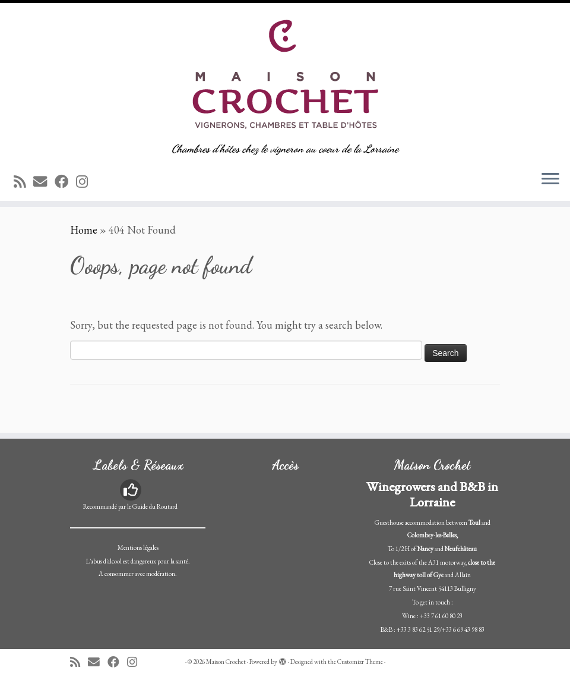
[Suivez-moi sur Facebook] (65, 181)
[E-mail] (44, 181)
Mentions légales (138, 547)
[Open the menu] (550, 179)
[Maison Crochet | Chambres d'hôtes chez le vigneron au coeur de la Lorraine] (285, 73)
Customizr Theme (360, 661)
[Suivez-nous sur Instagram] (86, 181)
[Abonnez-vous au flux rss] (23, 181)
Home (83, 230)
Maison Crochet (226, 661)
